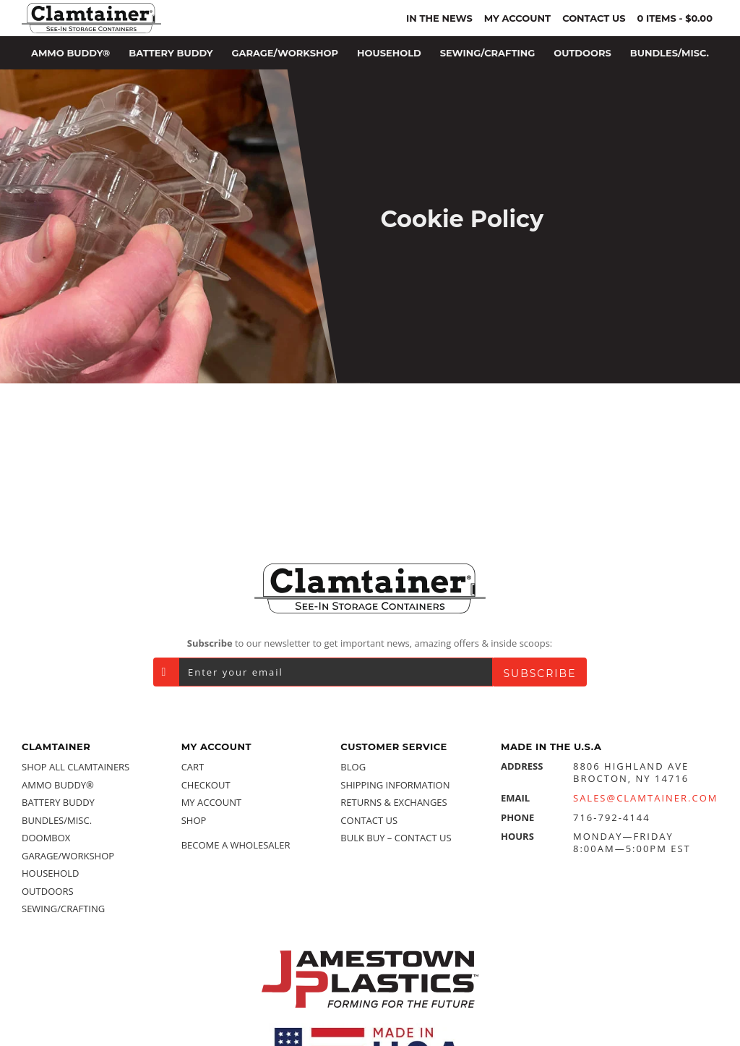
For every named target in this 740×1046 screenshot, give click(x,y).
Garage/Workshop (68, 855)
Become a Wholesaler (236, 844)
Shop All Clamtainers (75, 766)
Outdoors (48, 891)
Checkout (206, 784)
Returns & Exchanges (393, 802)
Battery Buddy (58, 802)
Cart (193, 766)
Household (50, 873)
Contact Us (368, 820)
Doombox (46, 837)
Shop (194, 820)
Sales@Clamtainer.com (645, 798)
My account (211, 802)
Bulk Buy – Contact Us (395, 837)
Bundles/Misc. (57, 820)
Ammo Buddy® (58, 784)
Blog (353, 766)
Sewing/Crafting (63, 908)
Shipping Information (394, 784)
